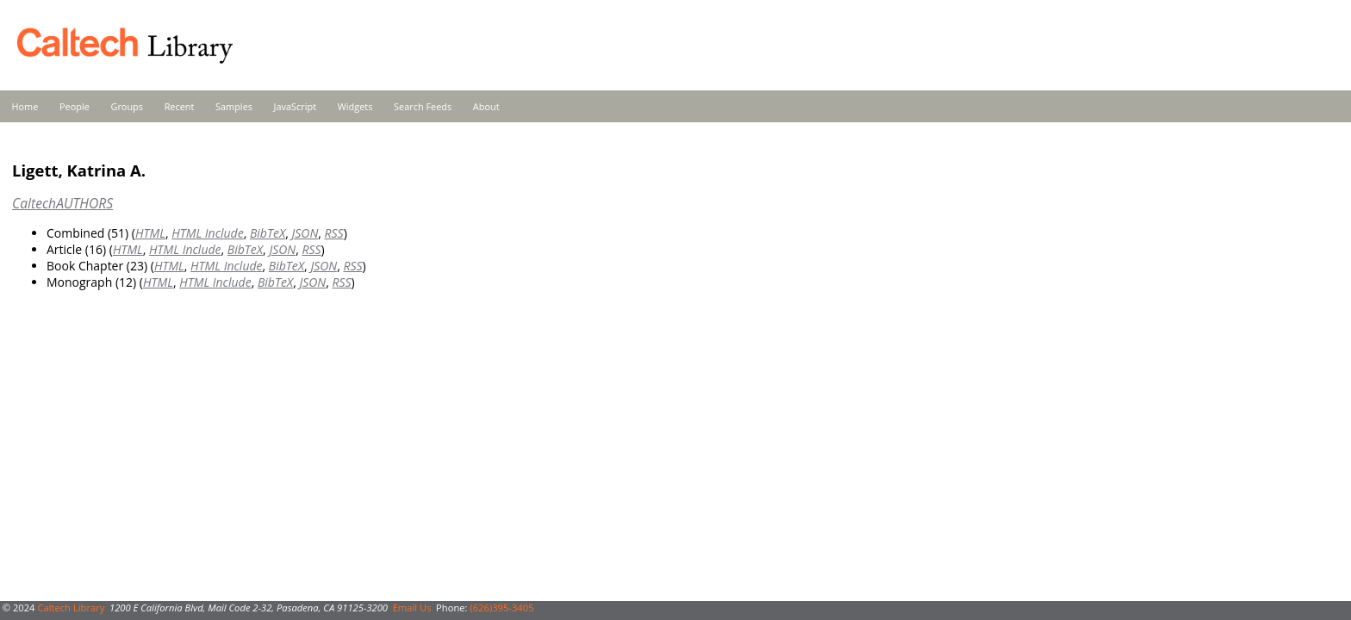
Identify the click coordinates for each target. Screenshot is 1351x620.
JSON (304, 233)
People (74, 106)
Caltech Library (70, 607)
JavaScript (295, 106)
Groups (126, 106)
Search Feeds (422, 106)
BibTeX (267, 233)
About (486, 106)
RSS (334, 233)
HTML (150, 233)
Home (25, 106)
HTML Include (207, 233)
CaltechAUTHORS (62, 203)
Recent (180, 106)
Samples (233, 106)
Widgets (355, 106)
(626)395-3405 (501, 607)
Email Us (412, 607)
